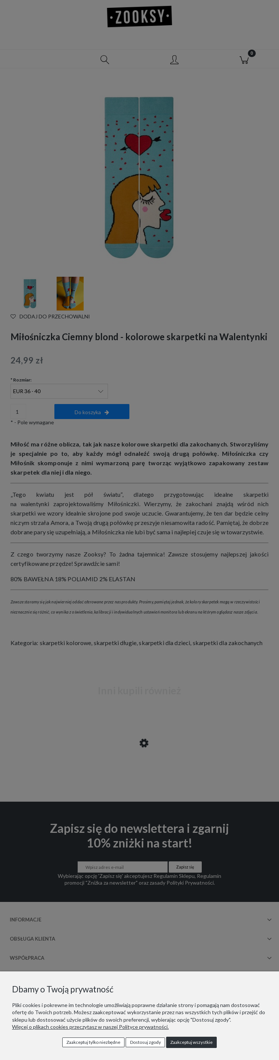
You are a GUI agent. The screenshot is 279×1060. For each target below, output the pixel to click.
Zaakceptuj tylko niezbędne (93, 1042)
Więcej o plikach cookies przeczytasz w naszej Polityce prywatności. (90, 1027)
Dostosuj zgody (145, 1042)
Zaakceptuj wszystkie (191, 1042)
